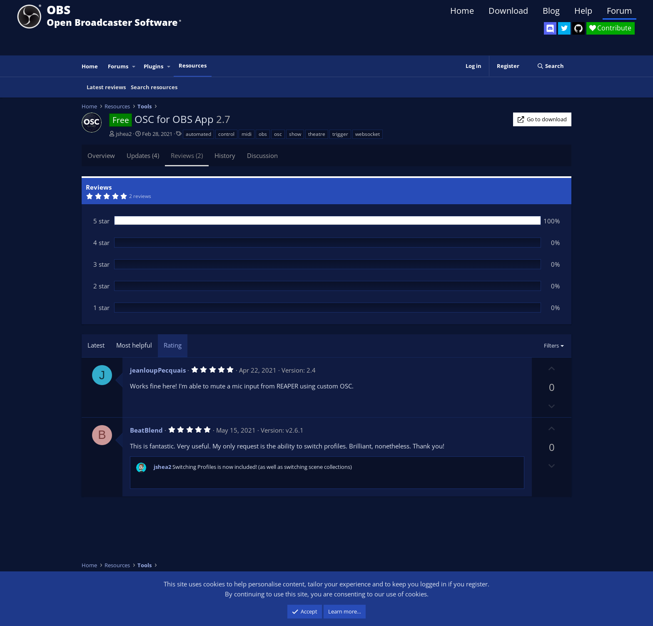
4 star (101, 242)
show (295, 134)
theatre (316, 134)
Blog (551, 10)
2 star (101, 286)
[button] (134, 66)
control (226, 134)
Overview (101, 155)
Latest (96, 345)
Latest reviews (106, 87)
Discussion (262, 155)
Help (583, 10)
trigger (340, 134)
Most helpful (134, 345)
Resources (193, 65)
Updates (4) (143, 155)
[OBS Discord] (550, 28)
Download (508, 10)
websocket (367, 134)
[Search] (550, 66)
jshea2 (124, 134)
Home (462, 10)
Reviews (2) (187, 155)
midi (247, 134)
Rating (173, 345)
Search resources (154, 87)
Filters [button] (551, 345)
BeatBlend (146, 430)
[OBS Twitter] (564, 28)
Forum (619, 10)
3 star (101, 264)
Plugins (153, 66)
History (224, 155)
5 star (101, 221)
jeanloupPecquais (158, 370)
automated (198, 134)
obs (263, 134)
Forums (118, 66)
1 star (101, 307)
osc (278, 134)
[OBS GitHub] (578, 28)
